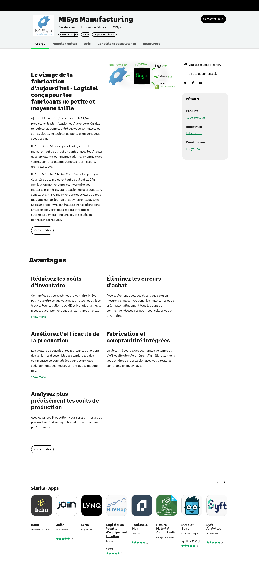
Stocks (85, 34)
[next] (224, 483)
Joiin (60, 525)
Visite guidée (42, 230)
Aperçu (40, 43)
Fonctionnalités (64, 43)
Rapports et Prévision (104, 34)
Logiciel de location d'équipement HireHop (116, 530)
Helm (35, 525)
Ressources (151, 43)
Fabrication (194, 133)
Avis (87, 43)
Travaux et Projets (69, 34)
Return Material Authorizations (166, 528)
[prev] (217, 483)
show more (38, 316)
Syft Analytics (213, 526)
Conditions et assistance (117, 43)
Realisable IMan (139, 526)
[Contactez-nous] (213, 19)
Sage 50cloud (195, 117)
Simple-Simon (187, 526)
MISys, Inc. (193, 149)
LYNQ (85, 525)
